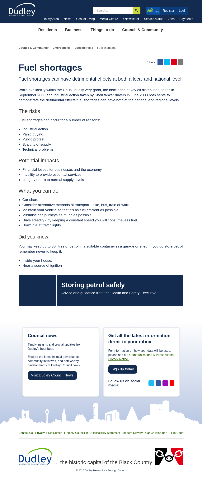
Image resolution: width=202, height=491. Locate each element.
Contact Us (26, 432)
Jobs (171, 19)
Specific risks (84, 47)
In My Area (51, 19)
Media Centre (109, 19)
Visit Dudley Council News (52, 375)
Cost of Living (85, 19)
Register (168, 10)
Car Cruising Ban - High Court (164, 432)
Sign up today (123, 369)
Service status (153, 19)
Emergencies (61, 47)
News (67, 19)
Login (183, 10)
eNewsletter (131, 19)
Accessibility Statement (105, 432)
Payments (186, 19)
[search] (113, 10)
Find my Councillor (76, 432)
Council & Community (34, 47)
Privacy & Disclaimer (48, 432)
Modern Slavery (133, 432)
